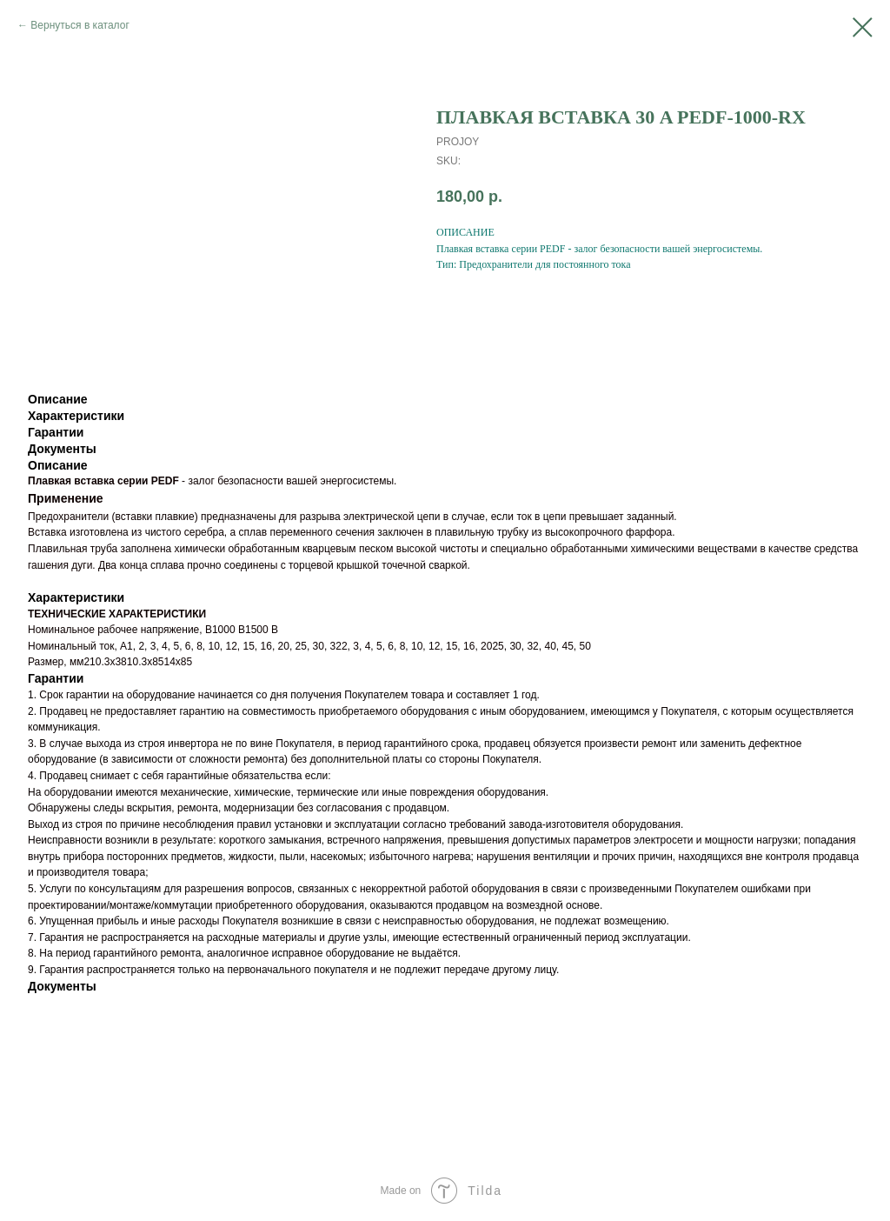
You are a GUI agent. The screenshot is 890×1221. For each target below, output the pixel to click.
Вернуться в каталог (79, 25)
